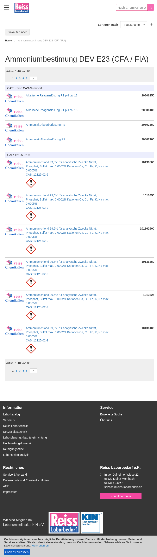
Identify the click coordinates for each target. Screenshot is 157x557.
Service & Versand (15, 474)
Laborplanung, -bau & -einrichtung (25, 437)
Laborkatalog (11, 414)
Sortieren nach (108, 24)
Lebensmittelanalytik (16, 454)
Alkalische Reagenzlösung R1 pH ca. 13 (51, 95)
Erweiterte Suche (111, 414)
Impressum (10, 492)
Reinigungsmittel (14, 449)
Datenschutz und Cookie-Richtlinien (26, 480)
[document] (78, 546)
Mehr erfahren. (40, 545)
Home (8, 40)
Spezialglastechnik (15, 431)
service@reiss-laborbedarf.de (123, 487)
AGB (6, 486)
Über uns (106, 420)
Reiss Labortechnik (15, 426)
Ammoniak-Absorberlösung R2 (45, 124)
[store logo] (21, 7)
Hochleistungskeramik (17, 443)
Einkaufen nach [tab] (17, 32)
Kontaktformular (121, 496)
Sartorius (9, 420)
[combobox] (132, 7)
